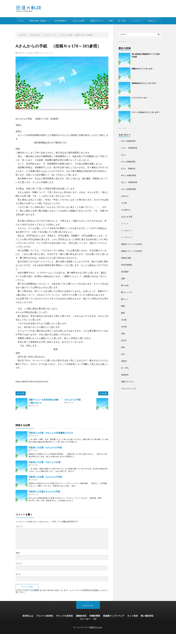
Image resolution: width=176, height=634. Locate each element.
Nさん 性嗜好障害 (129, 182)
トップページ (126, 237)
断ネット (125, 299)
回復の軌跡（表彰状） (38, 21)
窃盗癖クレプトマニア (113, 615)
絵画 (111, 21)
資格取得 (125, 375)
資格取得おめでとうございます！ (144, 83)
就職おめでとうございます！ (143, 69)
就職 (123, 278)
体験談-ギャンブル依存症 (131, 251)
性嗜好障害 (95, 615)
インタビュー (136, 21)
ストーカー (85, 619)
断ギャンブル (126, 292)
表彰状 (124, 361)
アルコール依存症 (44, 615)
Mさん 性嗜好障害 (128, 175)
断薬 (123, 306)
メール (19, 563)
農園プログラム (97, 21)
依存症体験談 (60, 21)
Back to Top (88, 605)
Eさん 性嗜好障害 (128, 161)
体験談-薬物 (126, 258)
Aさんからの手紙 (72, 399)
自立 (123, 354)
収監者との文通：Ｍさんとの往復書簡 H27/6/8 (51, 432)
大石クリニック (96, 627)
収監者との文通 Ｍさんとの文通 (44, 462)
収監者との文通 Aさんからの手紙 (45, 477)
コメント (19, 526)
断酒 (123, 313)
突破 (123, 333)
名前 (18, 553)
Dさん (123, 155)
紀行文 (124, 340)
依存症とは (28, 615)
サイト (18, 574)
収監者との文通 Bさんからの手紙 (45, 447)
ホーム (21, 21)
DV (94, 619)
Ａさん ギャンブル (46, 53)
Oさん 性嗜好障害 (128, 189)
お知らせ (151, 21)
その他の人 (125, 210)
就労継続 (125, 271)
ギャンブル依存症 (64, 615)
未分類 (124, 320)
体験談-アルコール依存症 (131, 244)
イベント (125, 223)
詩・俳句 (122, 21)
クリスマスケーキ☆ (139, 98)
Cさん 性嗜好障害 (129, 148)
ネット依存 (132, 615)
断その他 (125, 285)
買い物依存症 (147, 615)
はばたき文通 (78, 21)
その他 (124, 203)
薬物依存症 (81, 615)
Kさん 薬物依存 (128, 168)
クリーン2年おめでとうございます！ (146, 112)
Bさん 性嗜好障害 (128, 141)
